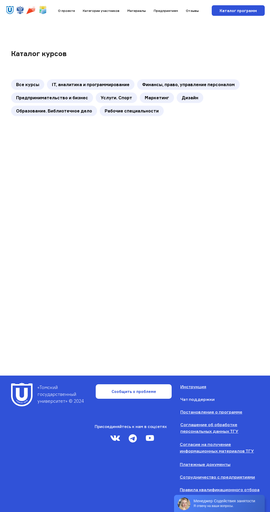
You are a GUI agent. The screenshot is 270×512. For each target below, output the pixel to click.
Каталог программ (238, 10)
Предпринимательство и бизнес (52, 97)
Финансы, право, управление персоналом (188, 84)
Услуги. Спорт (116, 97)
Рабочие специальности (132, 111)
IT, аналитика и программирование (90, 84)
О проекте (66, 11)
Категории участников (101, 11)
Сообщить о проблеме (134, 391)
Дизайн (190, 97)
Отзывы (192, 11)
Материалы (136, 11)
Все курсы (27, 84)
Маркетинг (157, 97)
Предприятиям (166, 11)
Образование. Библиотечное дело (54, 111)
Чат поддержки (197, 399)
